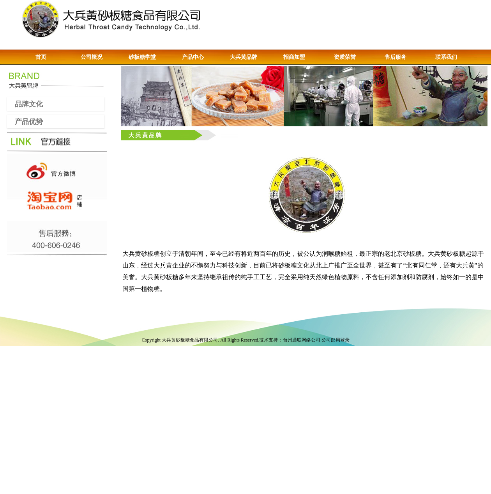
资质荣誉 (345, 57)
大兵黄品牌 (243, 57)
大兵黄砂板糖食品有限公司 (190, 340)
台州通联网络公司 (301, 340)
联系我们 (446, 57)
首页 (40, 57)
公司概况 (91, 57)
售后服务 (395, 57)
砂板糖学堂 (142, 57)
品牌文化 (25, 103)
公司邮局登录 (335, 340)
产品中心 (193, 57)
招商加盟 (294, 57)
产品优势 (25, 121)
